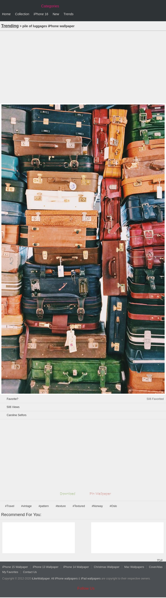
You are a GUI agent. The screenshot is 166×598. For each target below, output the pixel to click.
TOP (159, 560)
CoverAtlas (156, 567)
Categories (50, 6)
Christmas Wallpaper (107, 567)
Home (6, 14)
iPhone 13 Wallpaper (45, 567)
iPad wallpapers (91, 578)
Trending (10, 26)
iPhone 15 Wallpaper (15, 567)
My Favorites (10, 572)
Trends (69, 14)
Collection (22, 14)
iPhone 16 (41, 14)
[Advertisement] (83, 66)
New (56, 14)
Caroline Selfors (16, 415)
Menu (161, 14)
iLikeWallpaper (41, 578)
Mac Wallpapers (134, 567)
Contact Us (30, 572)
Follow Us (86, 588)
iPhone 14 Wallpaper (76, 567)
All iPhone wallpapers (64, 578)
